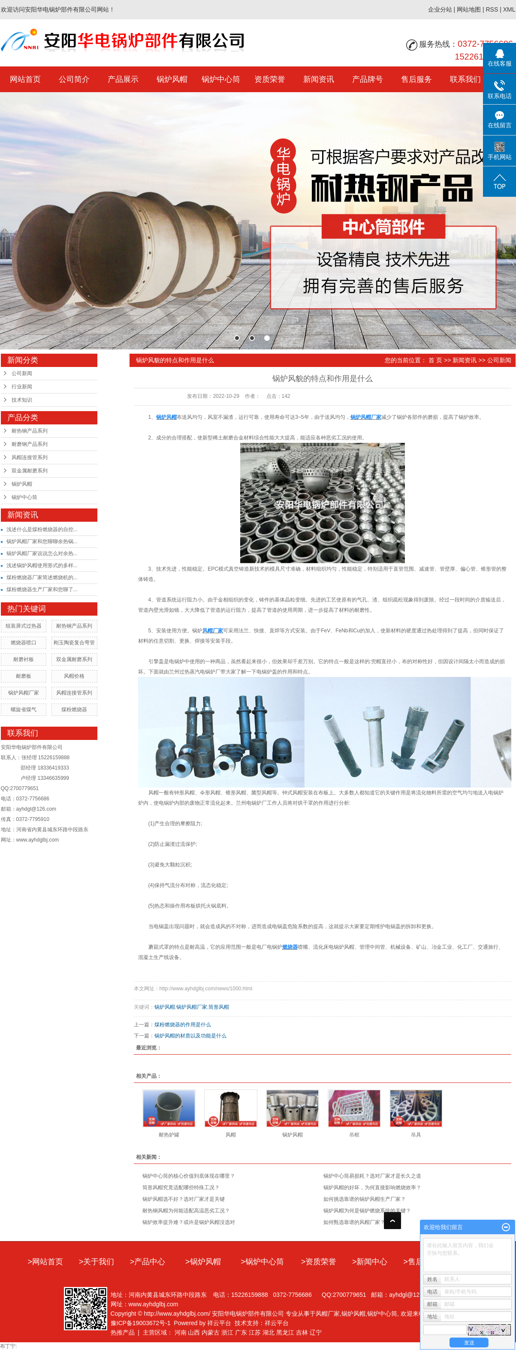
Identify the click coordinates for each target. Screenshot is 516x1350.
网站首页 (25, 79)
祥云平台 (219, 1323)
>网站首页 (45, 1261)
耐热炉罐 (169, 1135)
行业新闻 (22, 387)
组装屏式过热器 (24, 626)
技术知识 (22, 400)
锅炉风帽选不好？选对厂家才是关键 (183, 1199)
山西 (194, 1332)
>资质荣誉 (319, 1261)
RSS (492, 9)
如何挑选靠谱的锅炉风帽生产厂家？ (364, 1199)
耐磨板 (23, 676)
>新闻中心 (370, 1261)
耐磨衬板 (23, 659)
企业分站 (440, 9)
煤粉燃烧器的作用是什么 (182, 1025)
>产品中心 (148, 1261)
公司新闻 (22, 373)
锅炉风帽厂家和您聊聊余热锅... (42, 541)
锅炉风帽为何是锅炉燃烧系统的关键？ (367, 1211)
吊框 (354, 1135)
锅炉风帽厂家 (23, 693)
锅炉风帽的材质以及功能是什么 (190, 1036)
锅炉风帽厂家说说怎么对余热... (42, 553)
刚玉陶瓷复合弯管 (74, 643)
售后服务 (416, 79)
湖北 (269, 1332)
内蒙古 (211, 1332)
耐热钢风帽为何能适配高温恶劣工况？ (186, 1211)
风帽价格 (74, 676)
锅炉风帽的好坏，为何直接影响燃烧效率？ (372, 1188)
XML (509, 9)
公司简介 (74, 79)
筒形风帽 (218, 1007)
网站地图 (469, 9)
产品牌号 (367, 79)
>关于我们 (97, 1261)
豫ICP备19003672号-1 (141, 1323)
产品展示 (123, 79)
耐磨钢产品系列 (30, 444)
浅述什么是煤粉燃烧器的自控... (42, 529)
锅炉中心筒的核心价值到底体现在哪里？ (188, 1176)
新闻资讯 (318, 79)
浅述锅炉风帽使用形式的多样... (42, 565)
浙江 (227, 1332)
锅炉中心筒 (221, 79)
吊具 (416, 1135)
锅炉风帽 (172, 79)
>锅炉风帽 (203, 1261)
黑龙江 (285, 1332)
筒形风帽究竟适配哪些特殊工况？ (181, 1188)
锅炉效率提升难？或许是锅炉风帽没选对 (188, 1222)
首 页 (435, 360)
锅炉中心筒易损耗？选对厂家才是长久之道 (372, 1176)
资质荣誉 (269, 79)
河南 (181, 1332)
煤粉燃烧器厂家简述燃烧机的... (42, 577)
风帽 (231, 1135)
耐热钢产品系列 (30, 431)
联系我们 (465, 79)
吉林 (302, 1332)
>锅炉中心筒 (262, 1261)
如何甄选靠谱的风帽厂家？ (354, 1222)
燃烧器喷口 (23, 643)
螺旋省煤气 (23, 710)
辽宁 (316, 1332)
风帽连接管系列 (30, 457)
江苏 (255, 1332)
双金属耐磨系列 (30, 471)
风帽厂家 (328, 1313)
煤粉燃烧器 (74, 710)
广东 (241, 1332)
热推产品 (123, 1332)
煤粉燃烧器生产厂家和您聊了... (42, 589)
